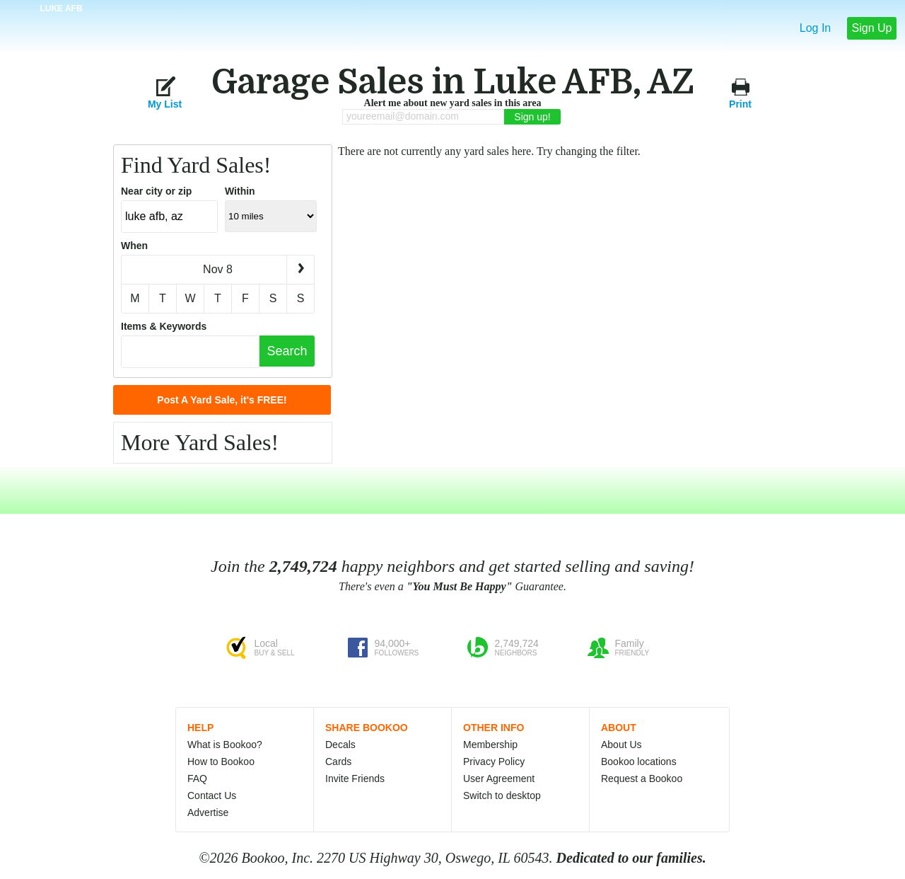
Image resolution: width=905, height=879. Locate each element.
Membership (490, 744)
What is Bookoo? (224, 744)
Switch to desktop (502, 795)
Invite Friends (355, 778)
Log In (815, 28)
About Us (621, 744)
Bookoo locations (639, 761)
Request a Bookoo (641, 778)
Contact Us (211, 795)
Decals (340, 744)
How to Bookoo (221, 761)
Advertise (207, 812)
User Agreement (499, 778)
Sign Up (872, 28)
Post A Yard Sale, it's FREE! (221, 400)
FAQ (197, 778)
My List (165, 92)
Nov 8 (218, 269)
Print (740, 92)
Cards (338, 761)
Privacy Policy (494, 761)
